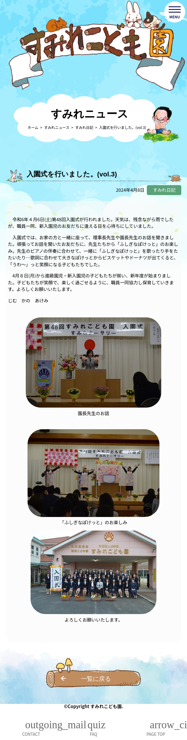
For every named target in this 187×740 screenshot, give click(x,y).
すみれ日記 (84, 127)
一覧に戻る (96, 678)
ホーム (33, 127)
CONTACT (31, 734)
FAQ (93, 734)
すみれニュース (57, 127)
